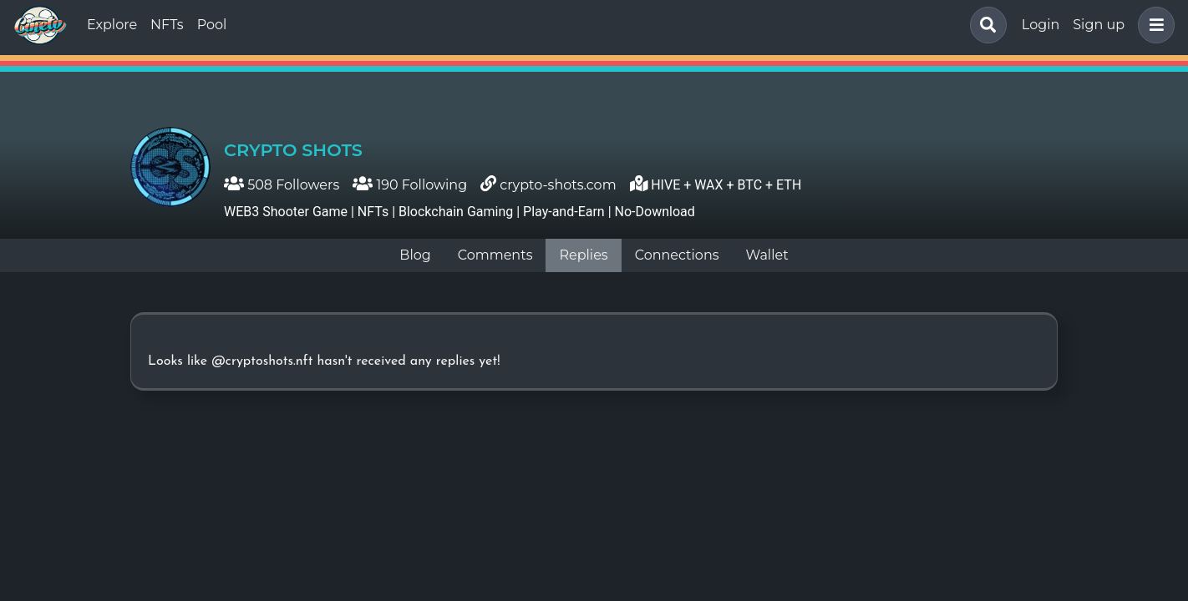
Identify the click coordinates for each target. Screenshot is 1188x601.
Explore (112, 25)
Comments (495, 255)
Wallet (767, 255)
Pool (212, 25)
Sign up (1099, 25)
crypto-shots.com (558, 185)
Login (1040, 25)
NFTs (167, 25)
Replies (583, 255)
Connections (677, 255)
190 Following (410, 185)
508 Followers (281, 185)
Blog (414, 255)
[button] (1153, 25)
